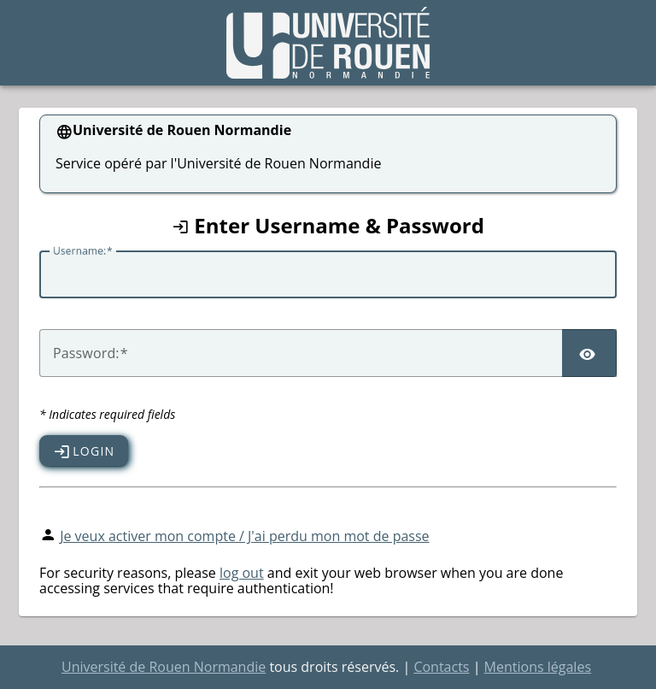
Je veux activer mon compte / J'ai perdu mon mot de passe (244, 536)
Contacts (441, 666)
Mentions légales (537, 666)
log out (242, 572)
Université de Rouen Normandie (164, 666)
